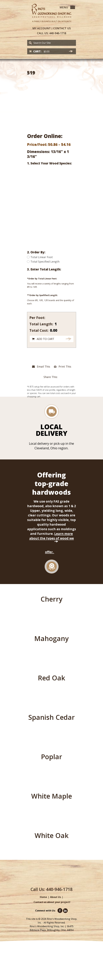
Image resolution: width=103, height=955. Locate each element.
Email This (41, 366)
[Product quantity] (59, 323)
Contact (62, 28)
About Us (55, 897)
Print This (62, 366)
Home (43, 897)
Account (41, 28)
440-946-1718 (51, 33)
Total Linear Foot (40, 257)
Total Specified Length (43, 261)
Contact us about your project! (52, 902)
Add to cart (45, 339)
